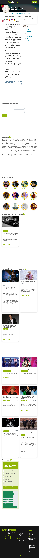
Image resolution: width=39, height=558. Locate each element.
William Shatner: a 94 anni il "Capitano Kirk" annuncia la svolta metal (10, 397)
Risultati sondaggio (14, 487)
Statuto (23, 434)
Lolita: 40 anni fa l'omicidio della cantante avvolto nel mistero (28, 282)
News (25, 13)
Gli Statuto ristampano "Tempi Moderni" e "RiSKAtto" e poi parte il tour (28, 432)
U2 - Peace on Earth (7, 476)
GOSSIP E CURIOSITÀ (7, 244)
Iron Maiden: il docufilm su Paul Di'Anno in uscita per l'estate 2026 (10, 428)
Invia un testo (34, 2)
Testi (17, 13)
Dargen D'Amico (25, 370)
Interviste (20, 536)
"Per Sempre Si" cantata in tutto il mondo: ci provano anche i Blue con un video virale (10, 326)
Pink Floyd (5, 230)
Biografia (21, 13)
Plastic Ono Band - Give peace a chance (11, 470)
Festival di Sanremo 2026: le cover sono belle (10, 368)
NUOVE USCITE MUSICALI (7, 413)
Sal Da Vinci (5, 329)
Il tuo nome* (4, 105)
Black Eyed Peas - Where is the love (10, 473)
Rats (27, 38)
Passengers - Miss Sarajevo (9, 474)
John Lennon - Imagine (8, 471)
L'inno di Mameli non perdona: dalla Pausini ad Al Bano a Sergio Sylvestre (28, 397)
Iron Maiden (5, 430)
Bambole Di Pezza (6, 370)
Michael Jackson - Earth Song (9, 482)
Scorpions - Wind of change (9, 481)
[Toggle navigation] (3, 2)
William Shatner (6, 400)
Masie (27, 41)
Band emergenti (22, 535)
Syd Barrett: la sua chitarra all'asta (9, 228)
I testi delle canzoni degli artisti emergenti (32, 533)
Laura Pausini (24, 400)
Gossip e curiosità (22, 532)
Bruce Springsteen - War (8, 478)
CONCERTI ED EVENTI (7, 377)
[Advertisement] (19, 92)
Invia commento (4, 115)
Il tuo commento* (5, 110)
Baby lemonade (30, 29)
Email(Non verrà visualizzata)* (17, 106)
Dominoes (28, 33)
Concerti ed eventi (22, 531)
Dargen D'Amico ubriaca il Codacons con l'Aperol (26, 369)
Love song (28, 31)
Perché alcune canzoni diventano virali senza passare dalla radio (10, 283)
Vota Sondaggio (6, 487)
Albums (13, 13)
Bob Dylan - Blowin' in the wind (9, 479)
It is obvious (29, 36)
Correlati (28, 13)
